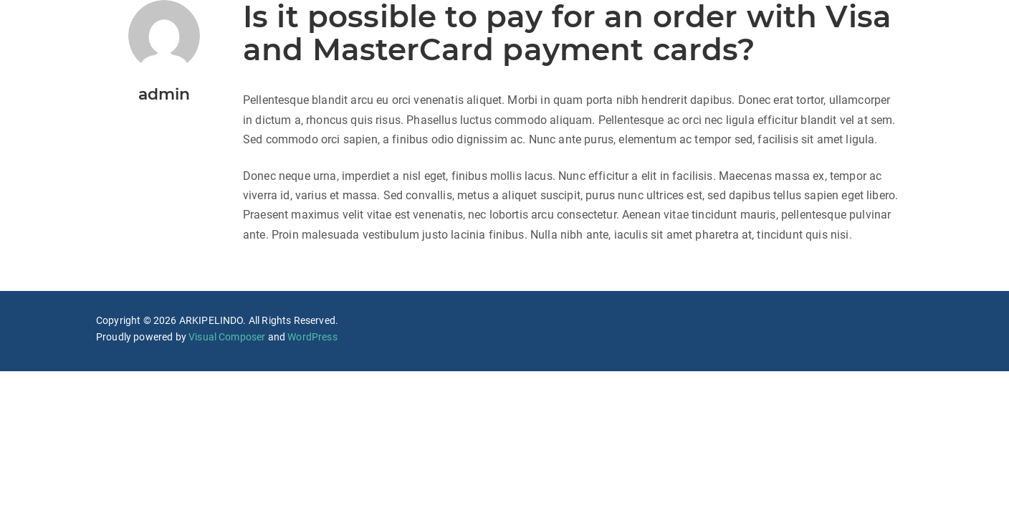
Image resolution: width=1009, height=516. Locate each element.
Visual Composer (226, 337)
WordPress (312, 337)
